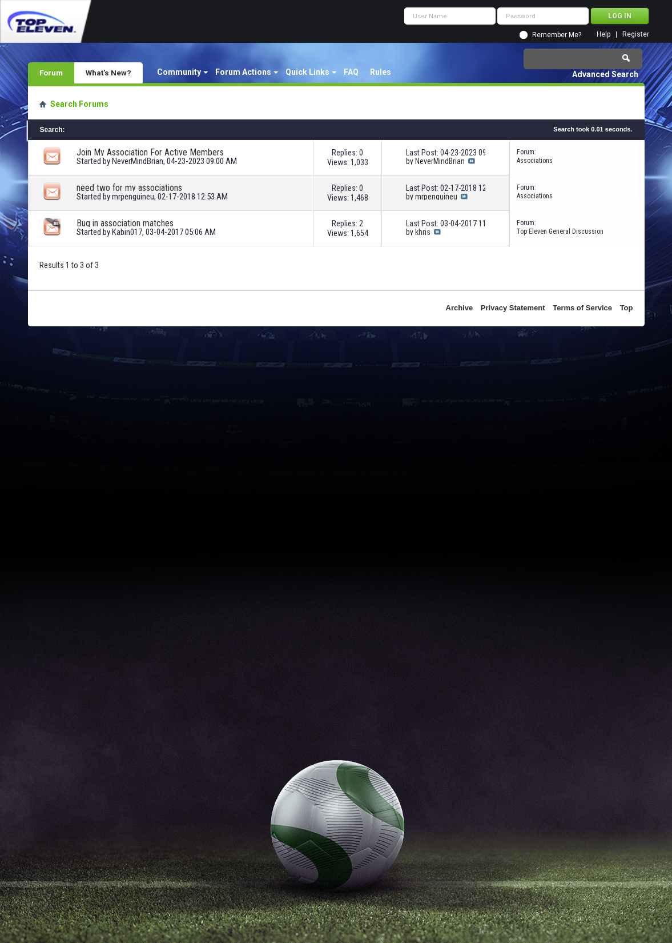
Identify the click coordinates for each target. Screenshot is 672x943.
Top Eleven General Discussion (560, 231)
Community (179, 72)
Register (635, 34)
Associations (535, 161)
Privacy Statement (513, 307)
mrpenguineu (133, 196)
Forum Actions (243, 72)
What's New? (108, 72)
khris (422, 232)
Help (603, 34)
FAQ (351, 72)
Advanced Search (605, 74)
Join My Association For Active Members (150, 152)
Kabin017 (127, 232)
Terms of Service (582, 307)
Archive (459, 307)
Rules (380, 72)
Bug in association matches (125, 223)
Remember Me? (556, 35)
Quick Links (307, 72)
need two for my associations (129, 187)
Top (626, 307)
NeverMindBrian (137, 161)
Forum (51, 72)
